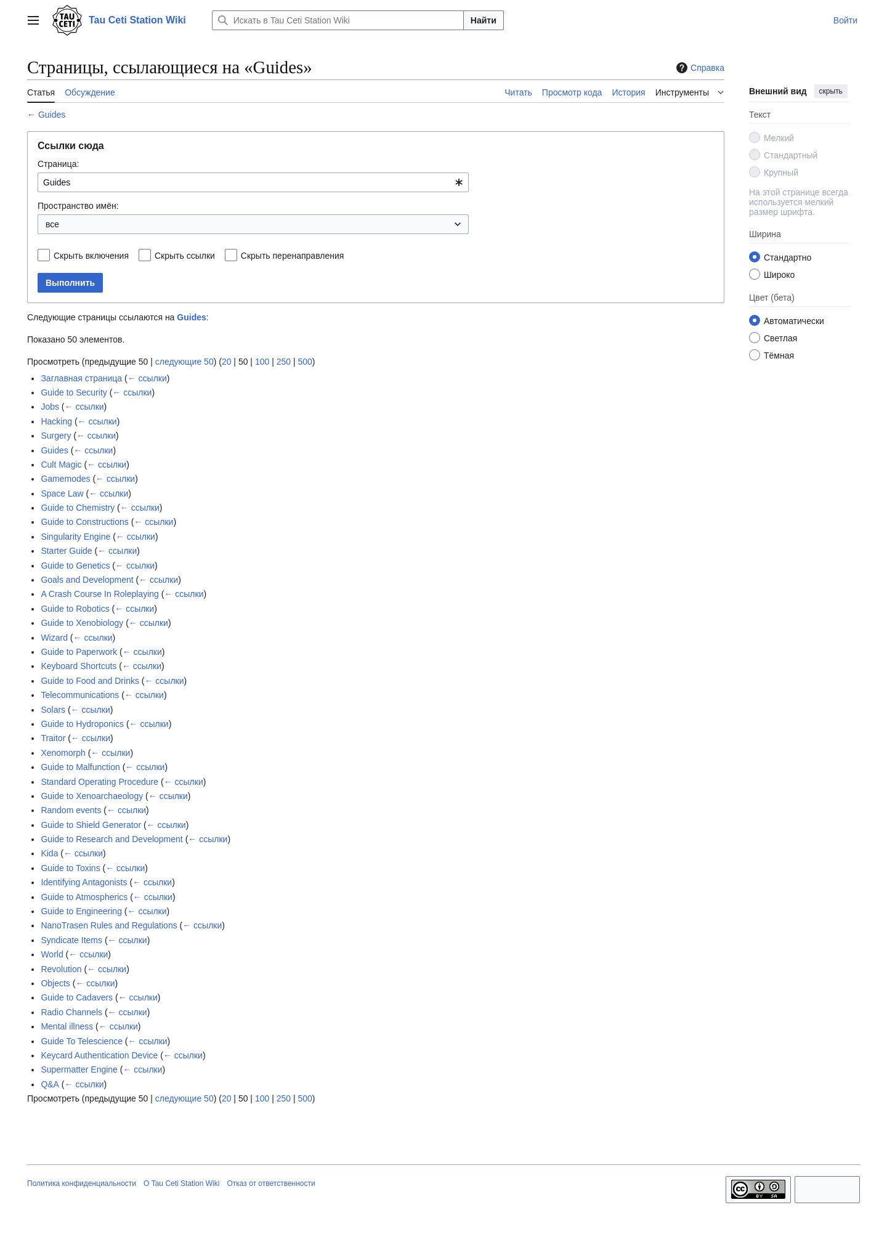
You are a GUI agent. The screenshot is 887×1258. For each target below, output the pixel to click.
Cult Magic (61, 464)
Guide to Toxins (70, 868)
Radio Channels (71, 1012)
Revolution (61, 969)
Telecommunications (80, 695)
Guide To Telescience (82, 1041)
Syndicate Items (71, 940)
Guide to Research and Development (111, 839)
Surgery (56, 435)
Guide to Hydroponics (82, 724)
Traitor (53, 738)
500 (305, 362)
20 (227, 362)
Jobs (50, 407)
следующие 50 (184, 362)
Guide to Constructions (84, 522)
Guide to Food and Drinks (90, 681)
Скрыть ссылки (185, 256)
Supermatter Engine (79, 1069)
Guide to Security (74, 392)
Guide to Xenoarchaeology (92, 796)
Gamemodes (65, 479)
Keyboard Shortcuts (78, 666)
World (52, 954)
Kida (49, 853)
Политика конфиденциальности (81, 1183)
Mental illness (67, 1026)
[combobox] (253, 182)
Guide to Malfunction (80, 767)
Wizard (54, 638)
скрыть (831, 91)
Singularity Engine (75, 537)
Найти (483, 20)
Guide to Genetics (75, 565)
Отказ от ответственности (271, 1183)
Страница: (58, 164)
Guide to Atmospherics (84, 897)
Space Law (62, 493)
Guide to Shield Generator (91, 825)
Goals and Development (87, 580)
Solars (53, 710)
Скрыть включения (91, 256)
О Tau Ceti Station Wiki (181, 1183)
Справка (698, 67)
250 (284, 362)
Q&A (50, 1084)
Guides (51, 115)
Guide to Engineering (81, 911)
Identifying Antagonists (84, 882)
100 (262, 362)
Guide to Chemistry (78, 508)
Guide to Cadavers (77, 997)
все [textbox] (52, 224)
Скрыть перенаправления (292, 256)
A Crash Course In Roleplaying (99, 594)
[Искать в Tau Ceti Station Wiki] (338, 20)
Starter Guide (66, 551)
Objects (55, 983)
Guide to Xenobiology (82, 623)
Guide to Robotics (75, 609)
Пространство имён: (78, 206)
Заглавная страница (81, 378)
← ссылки (147, 378)
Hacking (56, 421)
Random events (71, 810)
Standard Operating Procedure (99, 782)
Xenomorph (63, 753)
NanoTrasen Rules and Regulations (109, 925)
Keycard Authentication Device (99, 1055)
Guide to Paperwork (79, 652)
